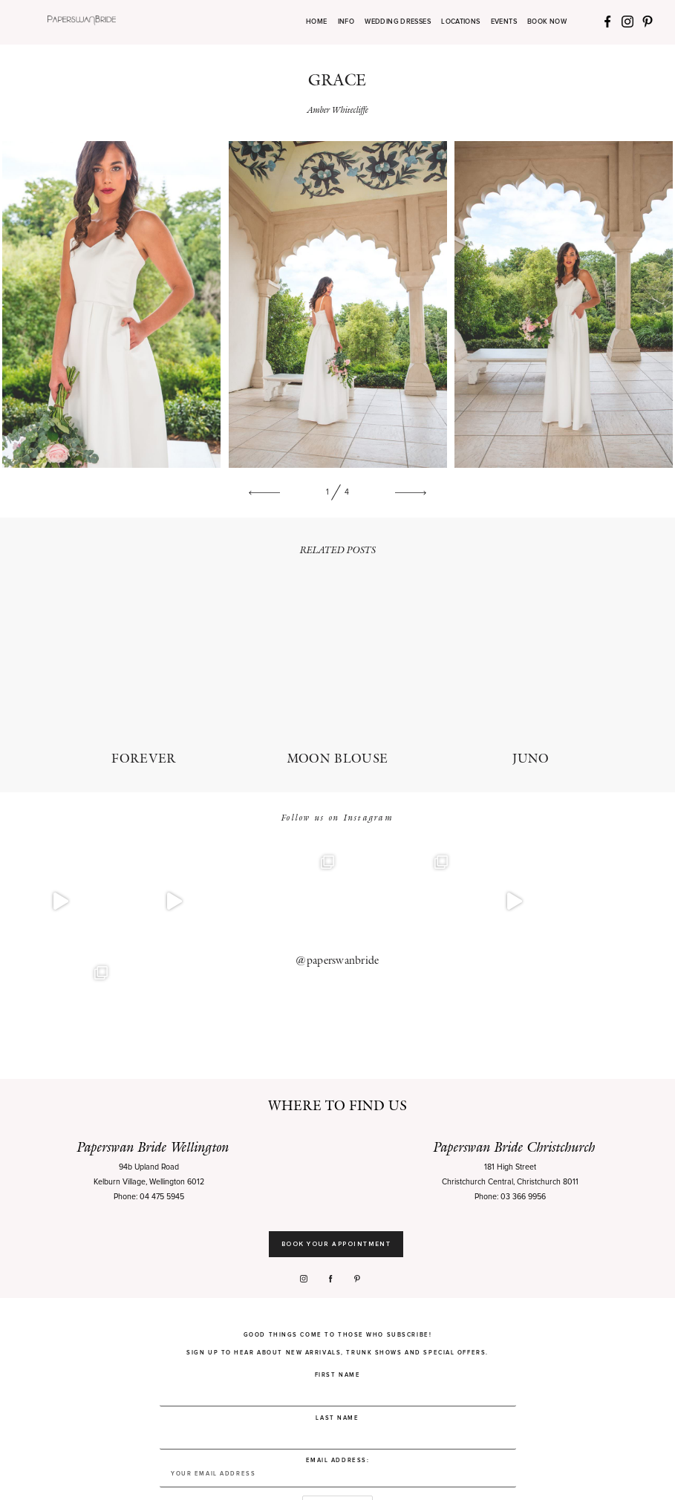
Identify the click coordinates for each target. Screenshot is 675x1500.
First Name (338, 1265)
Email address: (338, 1361)
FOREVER (144, 675)
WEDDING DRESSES (398, 22)
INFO (346, 22)
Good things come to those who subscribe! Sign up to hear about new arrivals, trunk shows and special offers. (337, 1233)
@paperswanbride (337, 905)
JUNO (531, 675)
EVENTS (504, 22)
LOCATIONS (460, 22)
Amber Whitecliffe (337, 109)
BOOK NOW (547, 22)
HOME (316, 22)
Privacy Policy (186, 1477)
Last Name (337, 1307)
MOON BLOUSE (337, 675)
